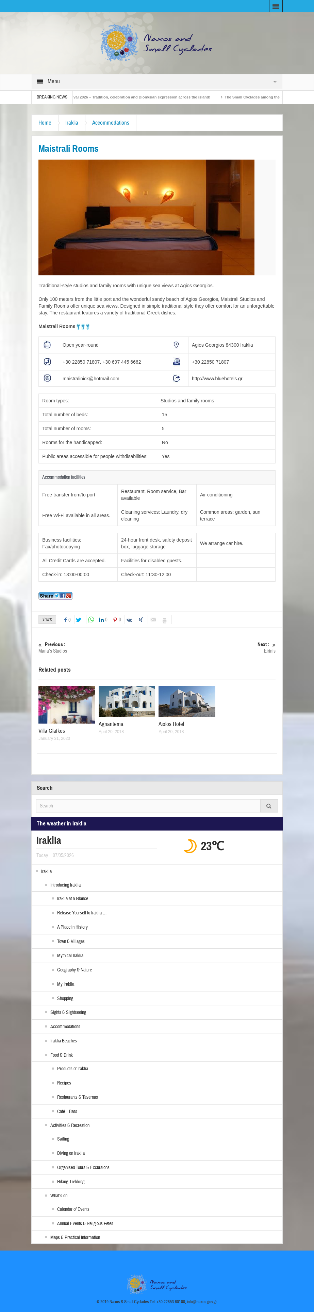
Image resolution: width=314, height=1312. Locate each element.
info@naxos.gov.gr (202, 1302)
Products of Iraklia (72, 1069)
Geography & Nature (74, 970)
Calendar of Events (73, 1209)
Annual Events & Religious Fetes (85, 1224)
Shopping (65, 999)
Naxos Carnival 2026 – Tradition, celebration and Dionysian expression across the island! (140, 97)
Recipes (64, 1083)
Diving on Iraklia (71, 1153)
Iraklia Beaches (63, 1041)
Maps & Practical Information (75, 1238)
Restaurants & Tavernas (77, 1097)
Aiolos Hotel (171, 724)
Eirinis (216, 647)
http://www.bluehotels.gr (217, 378)
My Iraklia (65, 984)
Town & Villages (71, 942)
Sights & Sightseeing (68, 1012)
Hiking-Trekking (70, 1182)
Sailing (63, 1139)
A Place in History (72, 927)
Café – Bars (67, 1112)
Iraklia (71, 122)
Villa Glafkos (51, 730)
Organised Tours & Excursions (83, 1168)
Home (44, 122)
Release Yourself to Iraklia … (81, 913)
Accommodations (110, 122)
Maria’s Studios (97, 647)
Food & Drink (61, 1055)
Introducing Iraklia (65, 885)
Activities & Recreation (69, 1126)
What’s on (58, 1196)
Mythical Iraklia (70, 956)
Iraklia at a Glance (72, 899)
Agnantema (111, 724)
